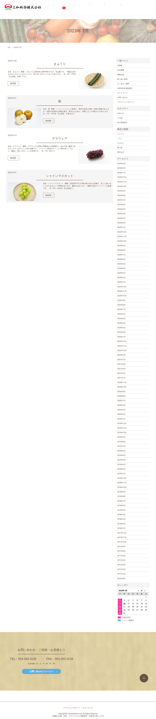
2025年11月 (121, 182)
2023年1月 (121, 337)
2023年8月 (121, 305)
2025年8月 (121, 195)
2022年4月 (121, 355)
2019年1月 (121, 474)
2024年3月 (121, 273)
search (149, 7)
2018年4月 (121, 515)
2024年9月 (121, 246)
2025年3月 (121, 218)
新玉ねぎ (120, 152)
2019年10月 (121, 433)
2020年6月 (121, 405)
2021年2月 (121, 373)
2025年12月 (121, 177)
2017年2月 (121, 569)
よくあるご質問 (110, 7)
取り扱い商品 (86, 7)
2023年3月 (121, 328)
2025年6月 (121, 204)
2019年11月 (121, 428)
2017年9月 (121, 547)
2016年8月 (121, 578)
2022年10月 (121, 350)
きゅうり (60, 64)
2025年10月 (121, 186)
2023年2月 (121, 332)
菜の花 (119, 148)
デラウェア (59, 138)
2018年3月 (121, 519)
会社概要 (69, 7)
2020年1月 (121, 419)
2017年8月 (121, 551)
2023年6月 (121, 314)
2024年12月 (121, 232)
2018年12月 (121, 478)
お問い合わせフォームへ (41, 671)
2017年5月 (121, 560)
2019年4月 (121, 460)
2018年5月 (121, 510)
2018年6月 (121, 505)
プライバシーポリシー (125, 102)
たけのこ (120, 143)
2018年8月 (121, 496)
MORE (13, 83)
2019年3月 (121, 464)
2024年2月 (121, 278)
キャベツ (120, 134)
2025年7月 (121, 200)
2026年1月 (121, 173)
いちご (119, 138)
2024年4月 (121, 268)
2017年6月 (121, 556)
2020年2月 (121, 414)
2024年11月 (121, 236)
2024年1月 (121, 282)
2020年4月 (121, 410)
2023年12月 (121, 287)
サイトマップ (122, 93)
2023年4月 (121, 323)
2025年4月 (121, 214)
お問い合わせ (139, 7)
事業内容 (76, 7)
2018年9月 (121, 492)
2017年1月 (121, 574)
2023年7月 (121, 309)
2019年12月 (121, 423)
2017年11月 (121, 537)
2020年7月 (121, 401)
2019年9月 (121, 437)
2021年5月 (121, 364)
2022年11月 (121, 346)
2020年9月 (121, 392)
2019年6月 (121, 451)
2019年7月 (121, 446)
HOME (62, 7)
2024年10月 (121, 241)
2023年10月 (121, 296)
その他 (119, 118)
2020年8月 (121, 396)
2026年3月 (121, 164)
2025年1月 (121, 227)
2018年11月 (121, 483)
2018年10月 (121, 487)
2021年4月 (121, 369)
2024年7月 (121, 255)
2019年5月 (121, 455)
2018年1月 (121, 528)
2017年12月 (121, 533)
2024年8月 (121, 250)
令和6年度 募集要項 (124, 7)
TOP (9, 47)
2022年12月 (121, 341)
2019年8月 (121, 442)
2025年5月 (121, 209)
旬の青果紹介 (98, 7)
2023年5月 (121, 319)
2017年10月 (121, 542)
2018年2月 (121, 524)
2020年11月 (121, 382)
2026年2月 (121, 168)
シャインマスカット (59, 176)
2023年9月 (121, 300)
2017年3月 (121, 565)
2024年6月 (121, 259)
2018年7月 (121, 501)
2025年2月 (121, 223)
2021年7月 (121, 360)
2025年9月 (121, 191)
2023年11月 (121, 291)
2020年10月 (121, 387)
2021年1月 (121, 378)
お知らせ (120, 113)
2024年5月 (121, 264)
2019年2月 (121, 469)
